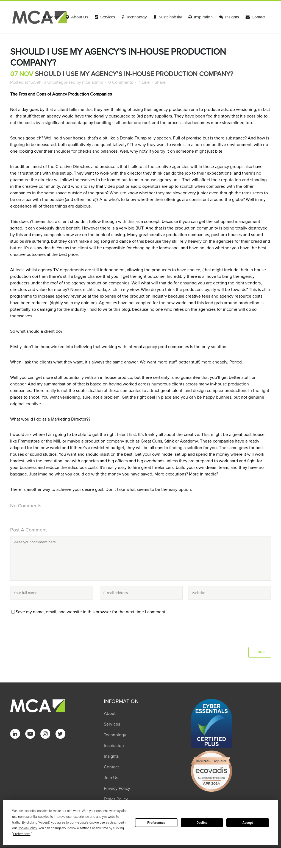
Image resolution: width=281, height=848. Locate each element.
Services (112, 724)
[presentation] (47, 633)
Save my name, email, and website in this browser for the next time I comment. (91, 612)
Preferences (156, 823)
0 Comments (120, 82)
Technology (115, 735)
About (110, 713)
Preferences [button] (21, 834)
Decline (201, 823)
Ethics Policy (116, 799)
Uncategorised (61, 82)
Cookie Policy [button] (27, 828)
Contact (111, 767)
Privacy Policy (117, 788)
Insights (111, 756)
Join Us (111, 778)
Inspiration (114, 745)
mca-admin (92, 82)
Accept (248, 823)
